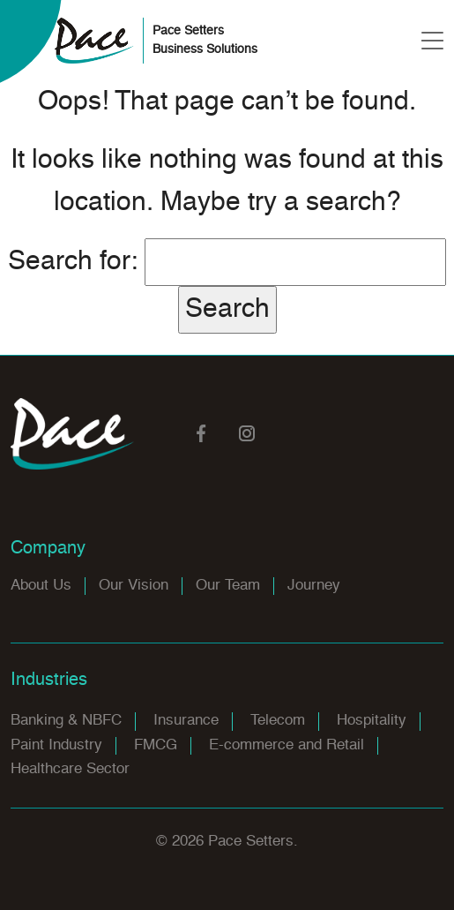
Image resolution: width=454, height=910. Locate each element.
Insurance (186, 720)
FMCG (155, 745)
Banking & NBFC (66, 720)
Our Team (228, 585)
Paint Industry (56, 745)
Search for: (73, 262)
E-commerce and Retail (286, 745)
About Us (41, 585)
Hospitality (371, 720)
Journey (313, 585)
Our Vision (133, 585)
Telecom (277, 720)
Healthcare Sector (70, 769)
